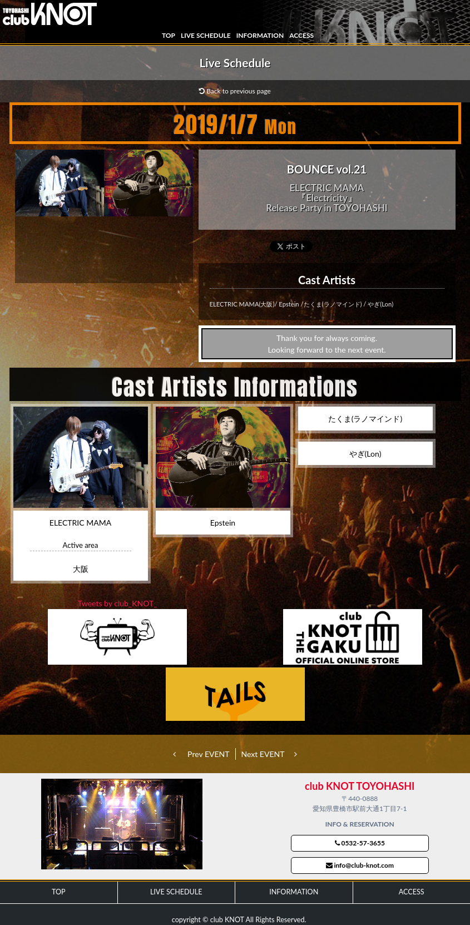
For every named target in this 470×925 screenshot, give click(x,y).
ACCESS (301, 35)
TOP (168, 35)
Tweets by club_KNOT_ (117, 603)
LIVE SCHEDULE (206, 35)
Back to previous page (235, 91)
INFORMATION (260, 35)
